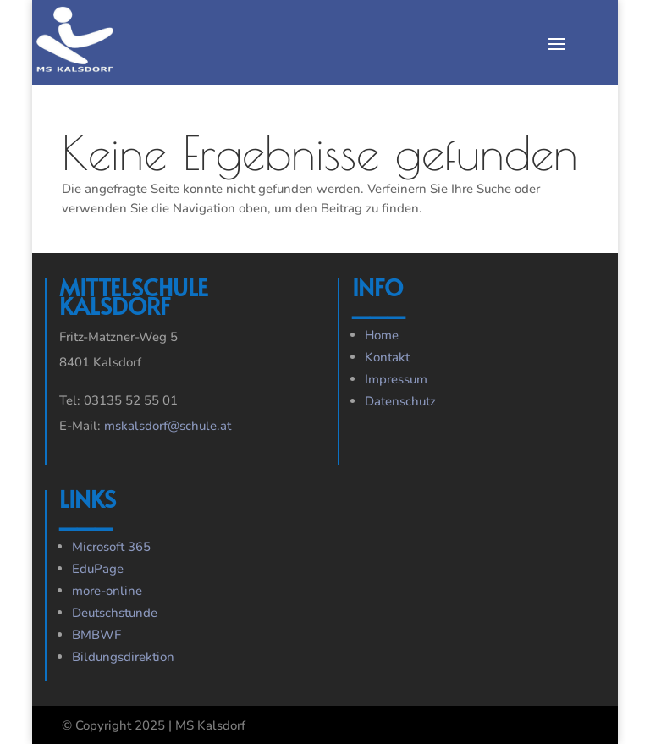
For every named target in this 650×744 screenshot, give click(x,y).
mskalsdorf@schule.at (167, 425)
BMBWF (96, 634)
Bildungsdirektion (123, 656)
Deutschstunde (114, 612)
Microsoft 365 (111, 546)
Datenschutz (400, 401)
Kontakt (387, 357)
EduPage (98, 568)
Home (382, 335)
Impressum (396, 379)
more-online (107, 590)
